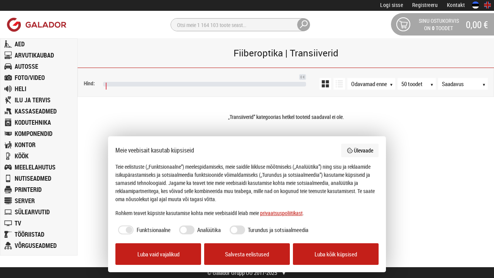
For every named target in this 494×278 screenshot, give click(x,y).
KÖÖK (22, 156)
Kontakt (456, 4)
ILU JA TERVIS (33, 100)
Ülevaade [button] (360, 150)
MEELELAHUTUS (35, 167)
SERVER (25, 201)
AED (20, 44)
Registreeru (425, 4)
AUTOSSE (26, 66)
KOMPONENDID (33, 133)
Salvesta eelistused (247, 254)
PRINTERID (28, 189)
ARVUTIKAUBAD (34, 55)
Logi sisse (391, 4)
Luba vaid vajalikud (158, 254)
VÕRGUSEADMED (36, 245)
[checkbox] (143, 229)
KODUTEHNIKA (33, 122)
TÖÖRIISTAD (29, 234)
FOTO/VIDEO (30, 77)
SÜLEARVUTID (32, 212)
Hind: (89, 83)
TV (18, 223)
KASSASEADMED (36, 111)
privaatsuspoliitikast (281, 213)
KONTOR (25, 145)
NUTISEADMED (33, 178)
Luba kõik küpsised (336, 254)
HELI (20, 89)
